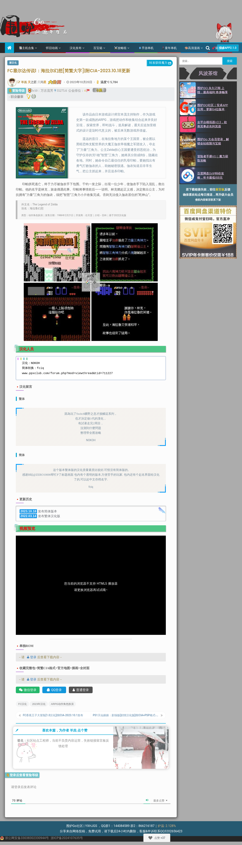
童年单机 (169, 48)
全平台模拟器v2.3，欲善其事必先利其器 (212, 124)
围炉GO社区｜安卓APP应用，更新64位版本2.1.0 (212, 109)
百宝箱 (97, 48)
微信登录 (28, 690)
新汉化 (13, 62)
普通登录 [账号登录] (81, 690)
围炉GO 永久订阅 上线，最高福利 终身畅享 (212, 90)
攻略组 (120, 48)
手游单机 (146, 48)
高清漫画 (192, 48)
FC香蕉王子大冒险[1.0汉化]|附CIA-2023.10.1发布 (55, 716)
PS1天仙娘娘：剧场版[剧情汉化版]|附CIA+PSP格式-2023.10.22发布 (126, 716)
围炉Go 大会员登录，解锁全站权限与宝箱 (213, 141)
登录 (30, 657)
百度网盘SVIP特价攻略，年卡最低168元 (210, 175)
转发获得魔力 (160, 63)
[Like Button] (150, 838)
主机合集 (26, 48)
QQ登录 (54, 690)
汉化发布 (76, 48)
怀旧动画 (52, 48)
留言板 (218, 48)
